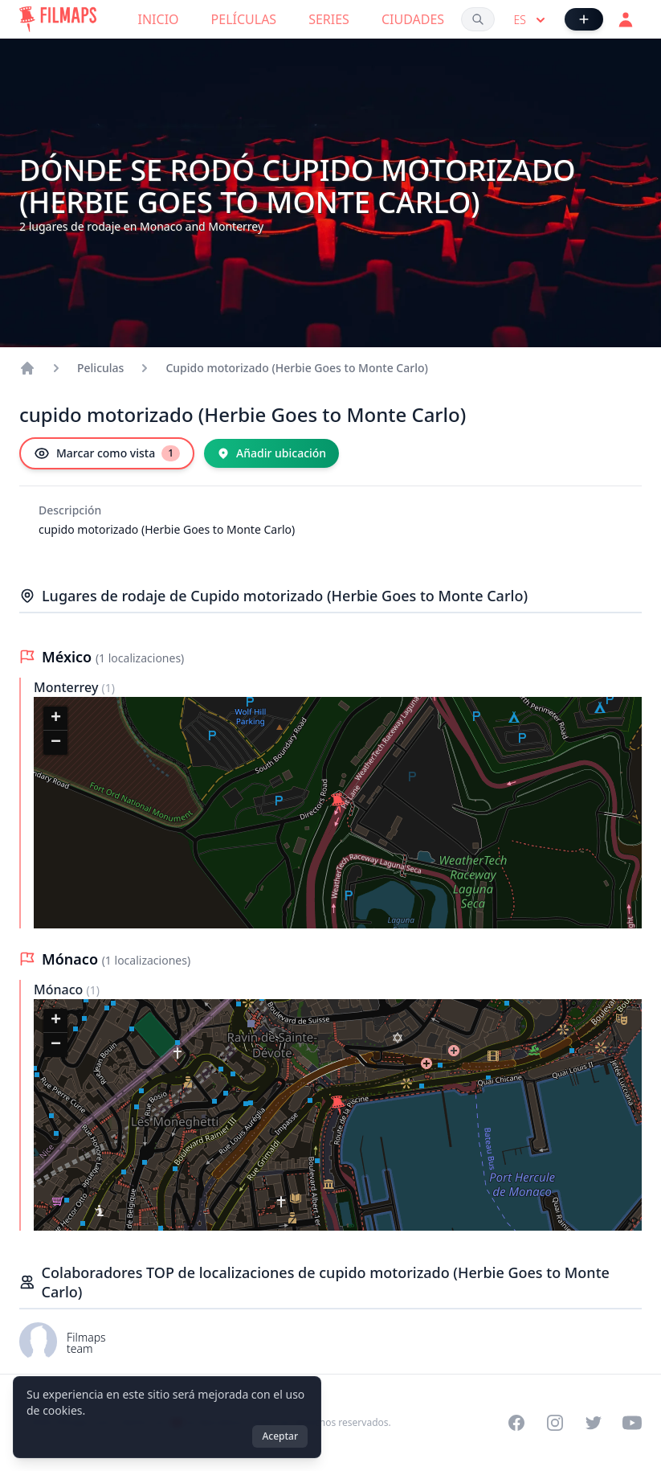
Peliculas (100, 367)
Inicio (158, 19)
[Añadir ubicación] (271, 453)
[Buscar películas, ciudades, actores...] (478, 19)
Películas (244, 19)
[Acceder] (625, 19)
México (69, 656)
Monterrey (68, 687)
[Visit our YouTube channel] (632, 1422)
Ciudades (413, 19)
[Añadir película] (584, 19)
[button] (338, 803)
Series (328, 19)
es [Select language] (531, 20)
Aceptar (280, 1436)
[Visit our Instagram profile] (555, 1422)
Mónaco (72, 959)
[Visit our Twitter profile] (593, 1422)
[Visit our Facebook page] (516, 1422)
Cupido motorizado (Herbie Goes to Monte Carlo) (296, 367)
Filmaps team (86, 1343)
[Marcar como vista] (106, 453)
